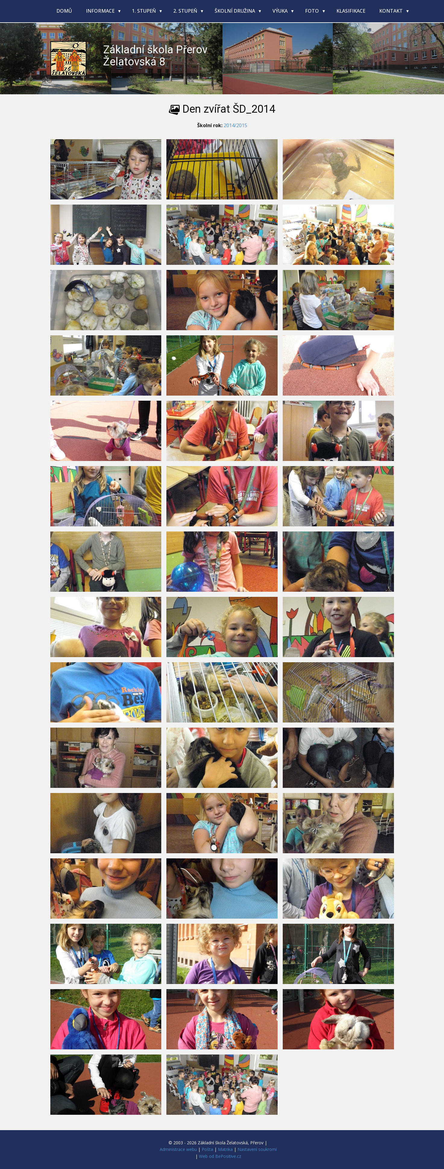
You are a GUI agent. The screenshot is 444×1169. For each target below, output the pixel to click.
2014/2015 (235, 125)
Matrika (225, 1149)
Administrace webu (178, 1149)
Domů (64, 11)
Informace (101, 11)
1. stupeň (144, 11)
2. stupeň (185, 11)
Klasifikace (350, 11)
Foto (312, 11)
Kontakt (391, 11)
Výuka (280, 11)
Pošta (207, 1149)
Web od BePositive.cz (220, 1156)
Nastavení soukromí (257, 1149)
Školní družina (235, 11)
